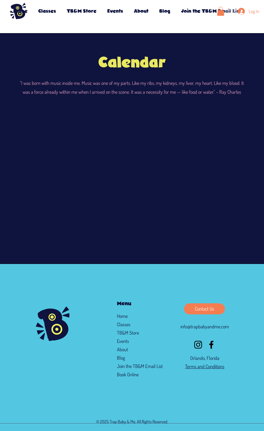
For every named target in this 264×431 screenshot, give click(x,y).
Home (122, 316)
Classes (123, 324)
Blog (121, 358)
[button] (115, 11)
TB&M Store (128, 333)
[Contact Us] (204, 308)
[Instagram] (198, 344)
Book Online (128, 374)
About (122, 349)
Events (123, 341)
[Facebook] (211, 344)
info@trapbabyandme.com (204, 326)
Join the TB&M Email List (135, 366)
